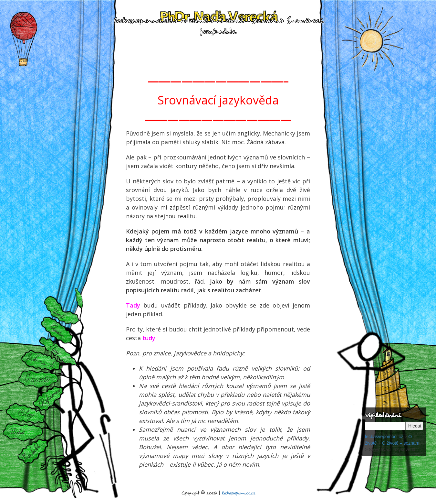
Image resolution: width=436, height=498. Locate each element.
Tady (133, 305)
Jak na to (40, 361)
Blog (30, 415)
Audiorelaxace (59, 330)
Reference (48, 397)
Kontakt (32, 450)
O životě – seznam (247, 20)
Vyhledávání (382, 415)
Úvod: (60, 313)
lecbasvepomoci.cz (142, 20)
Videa (22, 431)
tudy (148, 338)
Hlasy (57, 351)
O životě (40, 378)
